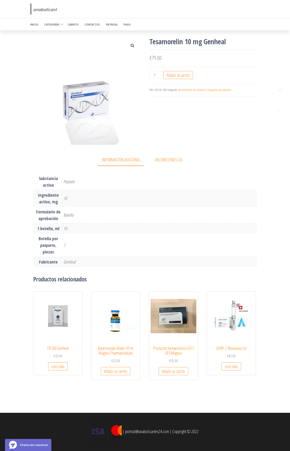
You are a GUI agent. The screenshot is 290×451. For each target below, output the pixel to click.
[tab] (124, 160)
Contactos (92, 24)
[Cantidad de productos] (156, 74)
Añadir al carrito (178, 75)
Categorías (52, 24)
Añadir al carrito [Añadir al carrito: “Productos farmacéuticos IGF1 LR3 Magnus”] (173, 371)
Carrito (73, 24)
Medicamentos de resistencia (192, 90)
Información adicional (121, 160)
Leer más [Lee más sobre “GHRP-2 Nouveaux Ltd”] (231, 366)
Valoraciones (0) (168, 160)
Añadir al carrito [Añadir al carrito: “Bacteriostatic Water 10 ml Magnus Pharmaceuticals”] (115, 371)
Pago (126, 24)
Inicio (34, 24)
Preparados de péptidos (219, 90)
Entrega (111, 24)
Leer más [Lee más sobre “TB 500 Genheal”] (57, 366)
